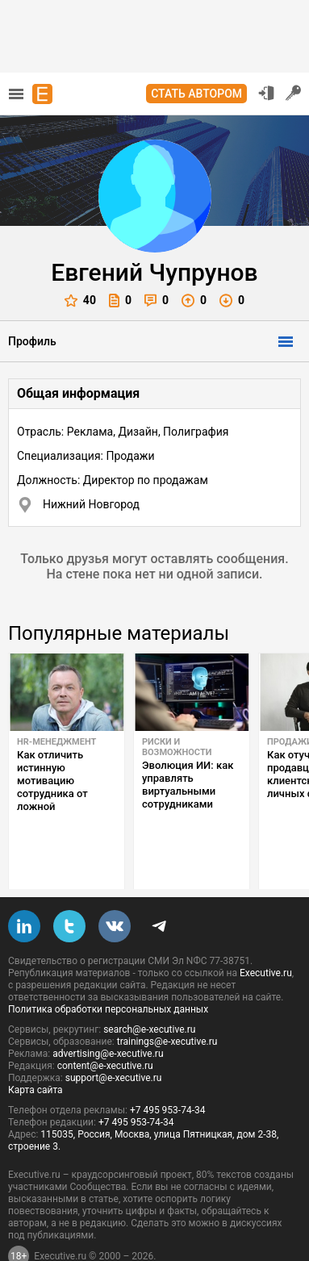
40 (80, 300)
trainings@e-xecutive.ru (167, 1003)
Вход (266, 93)
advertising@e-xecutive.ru (107, 1015)
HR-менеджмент (56, 742)
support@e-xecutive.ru (113, 1040)
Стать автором (196, 93)
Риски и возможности (176, 747)
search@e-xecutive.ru (149, 991)
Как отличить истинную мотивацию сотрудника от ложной (52, 780)
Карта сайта (35, 1052)
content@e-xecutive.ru (105, 1027)
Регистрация (294, 93)
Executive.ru (266, 935)
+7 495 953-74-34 (168, 1072)
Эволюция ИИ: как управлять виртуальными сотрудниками (187, 784)
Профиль (32, 341)
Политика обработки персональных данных (108, 971)
